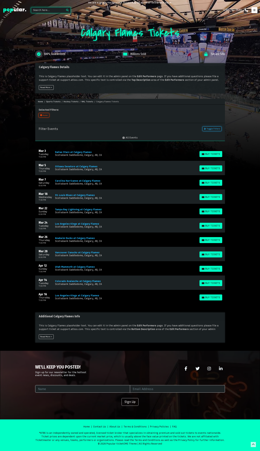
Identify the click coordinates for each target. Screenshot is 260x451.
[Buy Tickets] (210, 154)
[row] (130, 153)
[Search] (47, 10)
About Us (114, 426)
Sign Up (130, 402)
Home (86, 426)
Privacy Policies (159, 426)
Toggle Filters (212, 129)
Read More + (46, 87)
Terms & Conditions (135, 426)
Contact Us (99, 426)
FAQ (174, 426)
